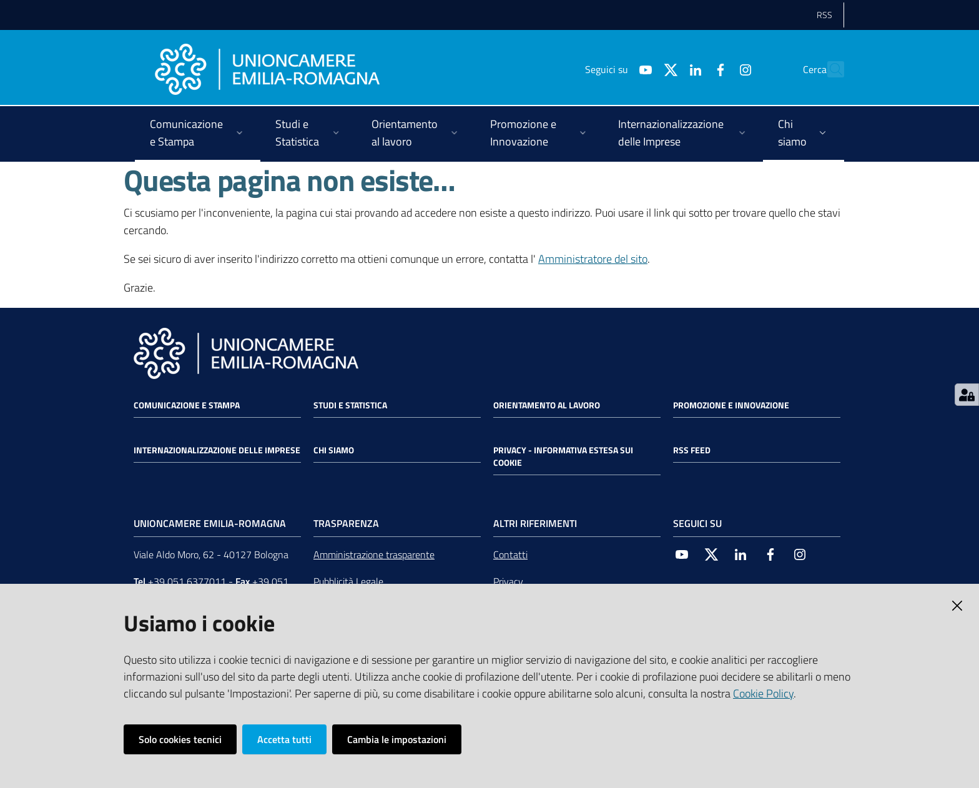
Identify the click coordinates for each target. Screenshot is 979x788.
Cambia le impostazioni (396, 739)
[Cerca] (829, 69)
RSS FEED (692, 450)
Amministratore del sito (592, 258)
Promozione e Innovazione (731, 405)
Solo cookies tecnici (180, 739)
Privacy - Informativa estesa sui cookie (563, 456)
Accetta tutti (284, 739)
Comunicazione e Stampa (187, 405)
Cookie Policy (763, 693)
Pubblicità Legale (348, 581)
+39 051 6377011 (187, 581)
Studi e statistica (350, 405)
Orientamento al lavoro (546, 405)
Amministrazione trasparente (374, 554)
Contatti (510, 554)
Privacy (508, 581)
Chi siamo (333, 450)
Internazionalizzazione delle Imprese (217, 450)
